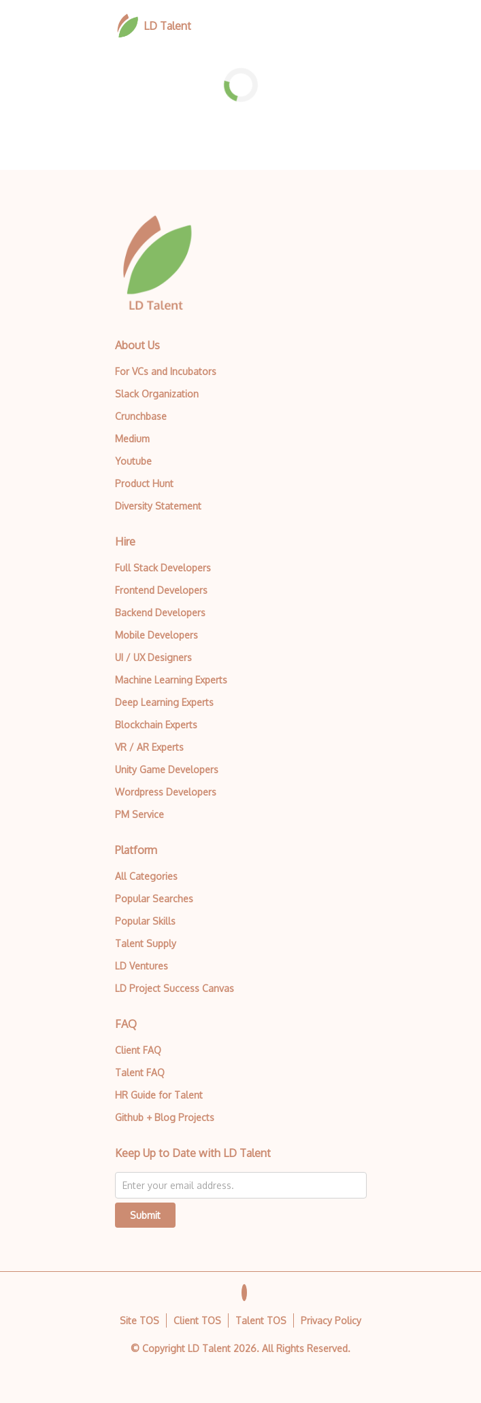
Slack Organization (157, 393)
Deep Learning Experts (164, 702)
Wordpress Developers (165, 792)
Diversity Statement (158, 506)
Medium (132, 438)
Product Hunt (144, 483)
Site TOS (139, 1320)
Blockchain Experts (156, 724)
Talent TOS (260, 1320)
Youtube (133, 461)
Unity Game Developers (166, 769)
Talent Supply (145, 943)
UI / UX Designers (153, 657)
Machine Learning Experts (171, 680)
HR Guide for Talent (159, 1095)
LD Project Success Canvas (174, 988)
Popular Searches (154, 898)
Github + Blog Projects (164, 1117)
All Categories (146, 876)
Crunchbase (141, 416)
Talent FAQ (140, 1072)
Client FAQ (138, 1050)
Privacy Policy (331, 1320)
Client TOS (197, 1320)
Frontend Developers (161, 590)
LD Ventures (141, 966)
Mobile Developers (156, 635)
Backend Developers (160, 612)
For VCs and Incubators (165, 371)
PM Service (139, 814)
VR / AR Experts (149, 747)
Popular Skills (145, 921)
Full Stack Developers (163, 567)
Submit (145, 1215)
